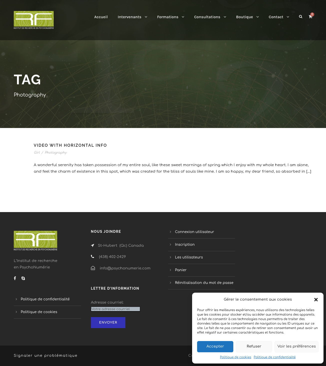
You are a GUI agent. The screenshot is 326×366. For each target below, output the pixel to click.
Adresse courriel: (107, 302)
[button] (316, 299)
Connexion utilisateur (194, 232)
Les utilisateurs (189, 257)
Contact (276, 16)
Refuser (254, 346)
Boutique (244, 16)
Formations (167, 16)
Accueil (101, 16)
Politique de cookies (235, 357)
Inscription (185, 244)
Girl (37, 152)
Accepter (215, 346)
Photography (55, 152)
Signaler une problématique (46, 356)
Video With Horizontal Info (70, 145)
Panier (181, 270)
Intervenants (129, 16)
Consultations (207, 16)
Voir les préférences (296, 346)
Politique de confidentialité (275, 357)
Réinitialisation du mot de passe (204, 283)
